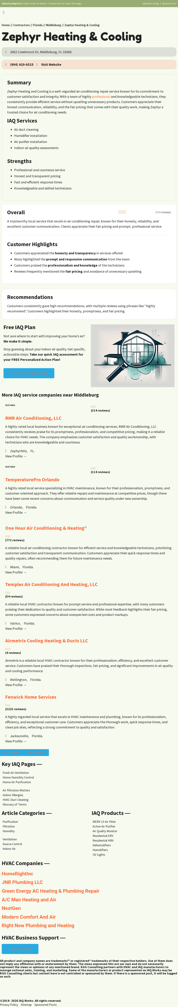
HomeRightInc (17, 874)
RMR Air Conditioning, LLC (33, 418)
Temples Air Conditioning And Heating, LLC (51, 584)
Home (6, 25)
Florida (37, 25)
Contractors (21, 25)
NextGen (11, 908)
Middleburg (53, 25)
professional (101, 96)
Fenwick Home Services (30, 697)
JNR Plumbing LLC (22, 882)
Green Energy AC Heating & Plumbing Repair (50, 891)
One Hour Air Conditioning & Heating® (46, 528)
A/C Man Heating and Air (29, 900)
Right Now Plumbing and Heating (38, 925)
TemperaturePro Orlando (32, 479)
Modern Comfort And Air (29, 917)
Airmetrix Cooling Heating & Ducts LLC (46, 640)
